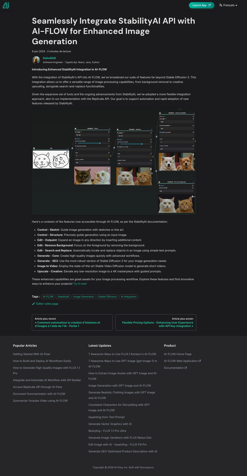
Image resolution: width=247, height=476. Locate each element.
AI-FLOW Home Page (178, 354)
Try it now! (80, 283)
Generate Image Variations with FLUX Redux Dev (120, 437)
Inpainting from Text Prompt (107, 417)
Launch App (202, 5)
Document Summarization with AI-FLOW (39, 393)
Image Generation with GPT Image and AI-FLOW (120, 385)
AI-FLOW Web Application (182, 361)
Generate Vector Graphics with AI (110, 424)
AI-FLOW (48, 296)
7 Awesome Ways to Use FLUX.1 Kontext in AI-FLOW (122, 354)
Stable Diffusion (107, 296)
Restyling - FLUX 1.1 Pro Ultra (107, 430)
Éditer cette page (45, 303)
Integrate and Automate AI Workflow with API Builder (47, 380)
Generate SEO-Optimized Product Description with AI (123, 451)
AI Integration (129, 296)
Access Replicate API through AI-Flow (37, 387)
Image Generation (83, 296)
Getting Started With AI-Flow (31, 354)
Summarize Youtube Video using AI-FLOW (40, 400)
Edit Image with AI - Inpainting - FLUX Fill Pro (118, 444)
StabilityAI (63, 296)
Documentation (175, 367)
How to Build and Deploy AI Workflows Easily (42, 361)
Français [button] (226, 5)
